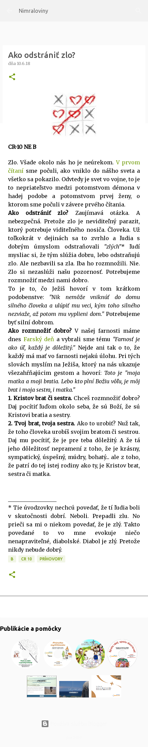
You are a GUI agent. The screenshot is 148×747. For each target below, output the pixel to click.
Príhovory (51, 559)
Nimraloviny (33, 11)
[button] (12, 77)
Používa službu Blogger (74, 724)
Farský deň (39, 339)
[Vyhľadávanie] (139, 11)
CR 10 (26, 559)
